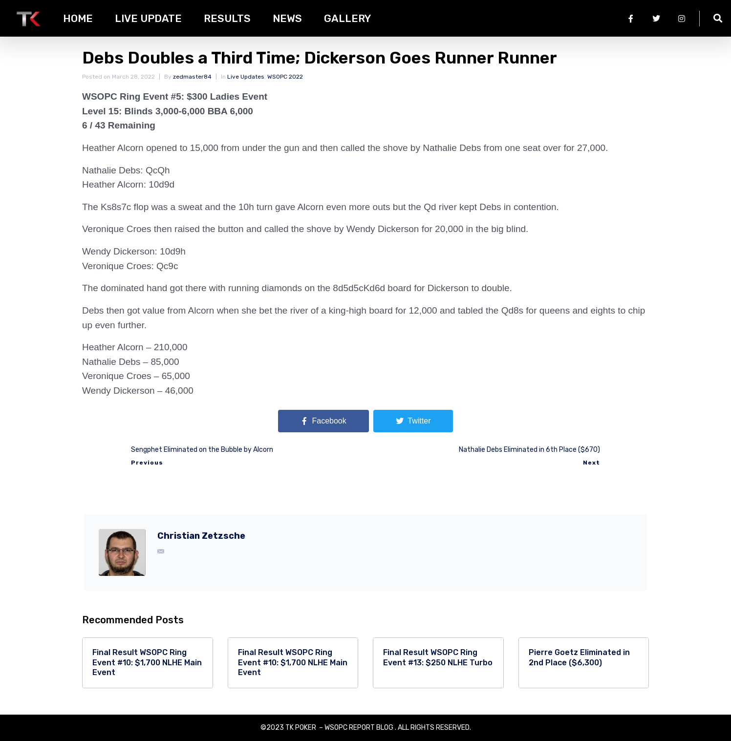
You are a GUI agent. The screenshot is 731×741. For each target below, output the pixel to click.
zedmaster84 (192, 76)
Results (227, 18)
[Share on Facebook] (323, 421)
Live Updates (245, 76)
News (287, 18)
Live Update (148, 18)
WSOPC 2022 (285, 76)
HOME (78, 18)
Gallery (347, 18)
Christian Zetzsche (201, 535)
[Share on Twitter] (413, 421)
